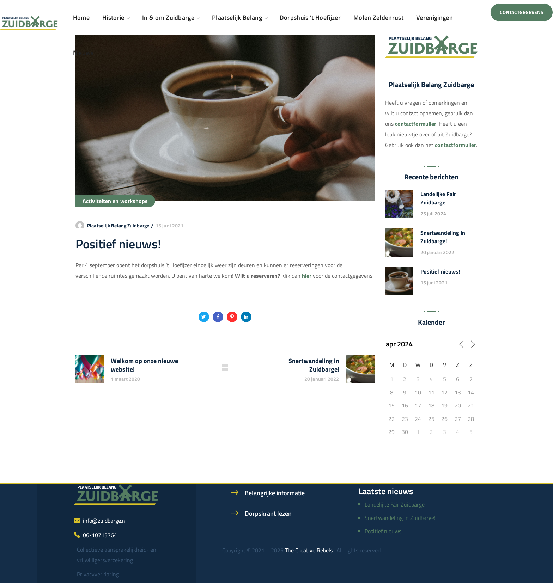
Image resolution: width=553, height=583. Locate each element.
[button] (521, 12)
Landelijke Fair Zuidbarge (438, 198)
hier (306, 275)
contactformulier (415, 123)
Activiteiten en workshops (115, 201)
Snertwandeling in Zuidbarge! (442, 236)
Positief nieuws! (440, 271)
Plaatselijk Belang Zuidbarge (118, 225)
